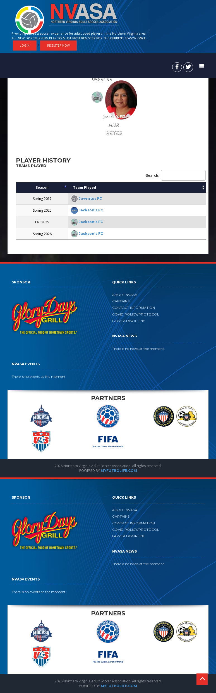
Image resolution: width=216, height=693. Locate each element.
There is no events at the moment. (39, 376)
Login (25, 45)
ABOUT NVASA (124, 295)
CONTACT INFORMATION (133, 307)
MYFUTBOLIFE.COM (119, 471)
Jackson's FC (91, 210)
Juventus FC (90, 198)
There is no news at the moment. (138, 348)
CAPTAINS (120, 301)
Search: (176, 175)
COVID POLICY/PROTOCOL (135, 314)
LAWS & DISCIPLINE (128, 321)
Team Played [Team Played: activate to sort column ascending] (84, 187)
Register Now (58, 45)
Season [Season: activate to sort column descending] (42, 187)
